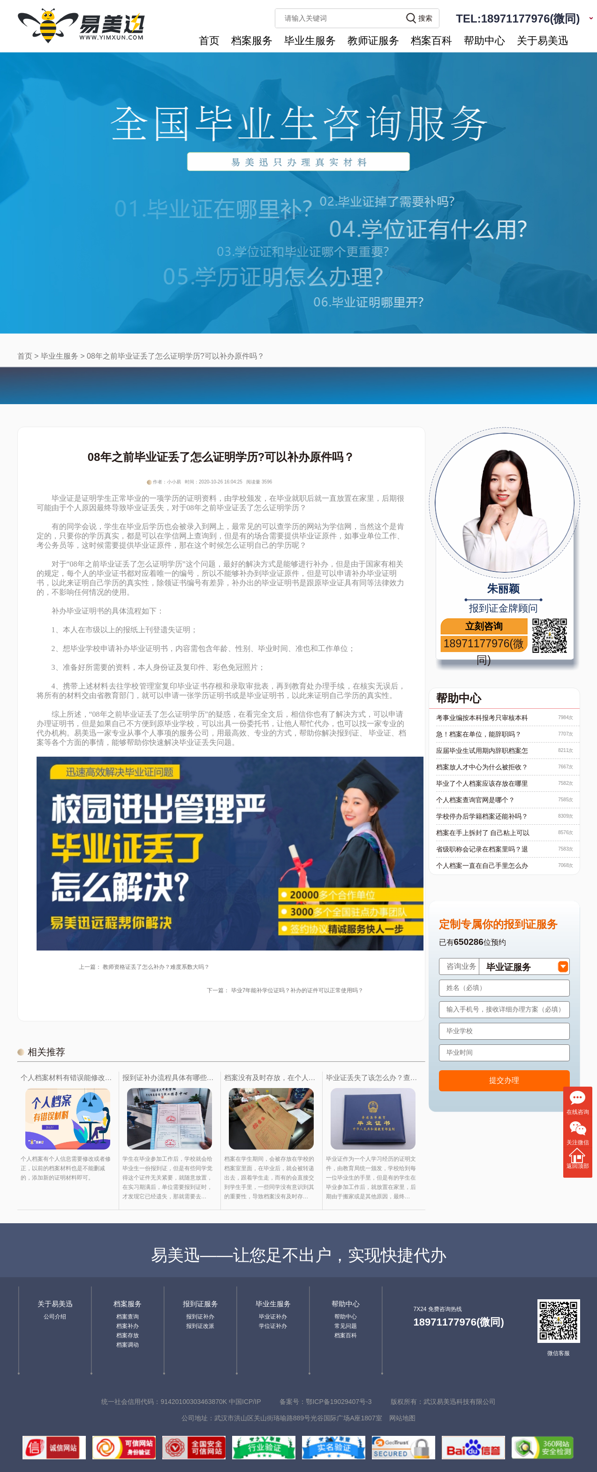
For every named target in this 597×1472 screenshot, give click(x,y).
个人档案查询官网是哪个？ (475, 800)
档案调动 (127, 1345)
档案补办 (127, 1326)
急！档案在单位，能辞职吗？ (478, 734)
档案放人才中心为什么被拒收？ (482, 767)
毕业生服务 (310, 40)
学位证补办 (273, 1326)
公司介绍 (55, 1316)
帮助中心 (484, 40)
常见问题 (345, 1326)
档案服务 (251, 40)
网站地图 (402, 1418)
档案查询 (127, 1316)
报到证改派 (200, 1326)
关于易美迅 (542, 40)
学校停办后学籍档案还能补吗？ (482, 816)
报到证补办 (200, 1316)
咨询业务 (461, 966)
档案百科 (431, 40)
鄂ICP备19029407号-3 (338, 1401)
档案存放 (127, 1335)
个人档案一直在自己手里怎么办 (482, 865)
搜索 (425, 18)
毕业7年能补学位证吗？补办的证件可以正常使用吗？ (297, 990)
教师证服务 (373, 40)
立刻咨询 (484, 626)
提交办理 (504, 1080)
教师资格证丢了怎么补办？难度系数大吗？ (156, 967)
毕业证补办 (273, 1316)
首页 (209, 40)
